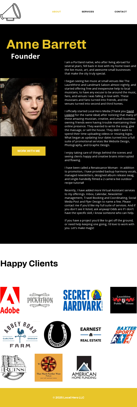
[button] (29, 151)
